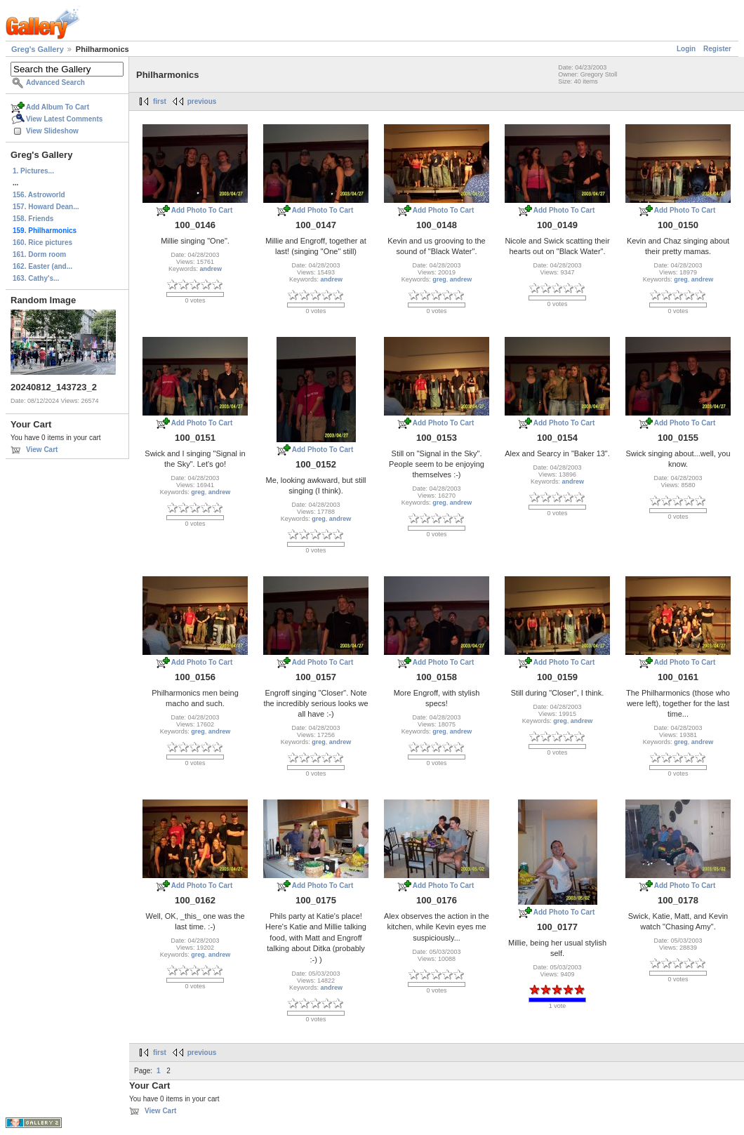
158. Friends (33, 219)
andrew (211, 268)
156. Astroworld (39, 195)
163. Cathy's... (36, 278)
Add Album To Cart (57, 107)
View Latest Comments (64, 119)
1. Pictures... (33, 171)
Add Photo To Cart (202, 210)
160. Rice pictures (42, 242)
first (159, 101)
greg (439, 279)
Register (717, 49)
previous (202, 101)
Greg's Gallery (37, 49)
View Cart (42, 449)
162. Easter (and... (42, 266)
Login (686, 49)
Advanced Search (55, 82)
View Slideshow (52, 131)
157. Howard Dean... (46, 207)
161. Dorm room (39, 254)
